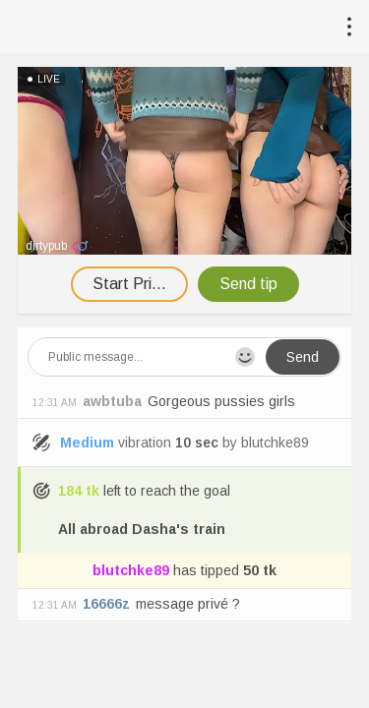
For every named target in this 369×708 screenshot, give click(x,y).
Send (302, 357)
